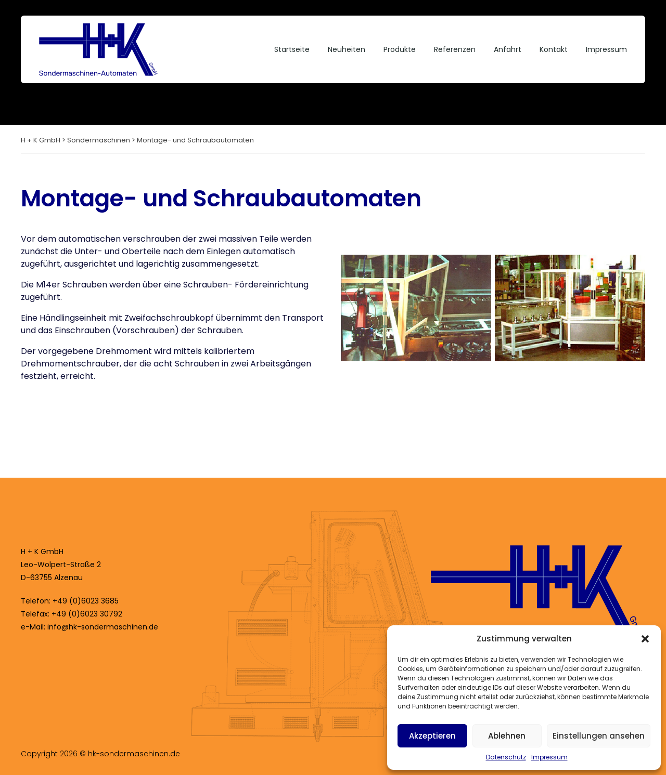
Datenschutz (506, 757)
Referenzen (455, 49)
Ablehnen (507, 735)
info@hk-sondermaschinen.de (102, 627)
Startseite (292, 49)
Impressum (549, 757)
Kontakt (554, 49)
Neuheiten (346, 49)
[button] (645, 639)
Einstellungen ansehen (599, 735)
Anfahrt (507, 49)
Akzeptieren (432, 735)
